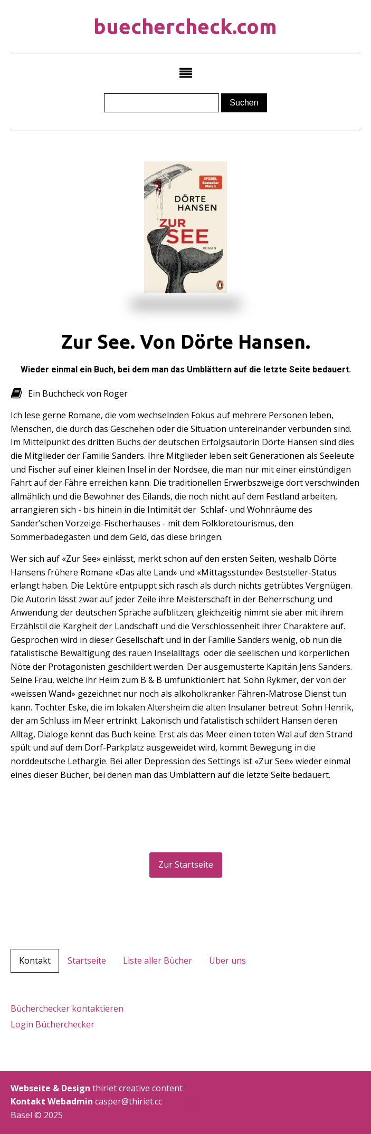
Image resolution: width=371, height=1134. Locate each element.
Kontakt (35, 960)
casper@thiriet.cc (195, 1101)
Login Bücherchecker (52, 1024)
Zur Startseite (185, 864)
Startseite (87, 960)
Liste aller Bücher (157, 960)
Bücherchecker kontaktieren (67, 1008)
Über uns (227, 960)
